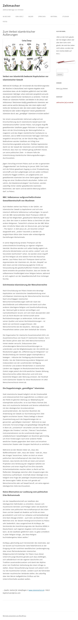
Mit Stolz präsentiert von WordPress (14, 616)
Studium (65, 16)
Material (54, 16)
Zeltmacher (11, 5)
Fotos (5, 22)
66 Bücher (6, 16)
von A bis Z (19, 16)
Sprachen (41, 16)
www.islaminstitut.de (36, 590)
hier (61, 88)
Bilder (30, 16)
